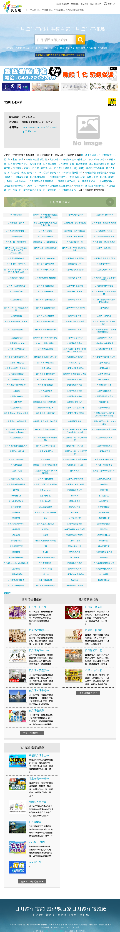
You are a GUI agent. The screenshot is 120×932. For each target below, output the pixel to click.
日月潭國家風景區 (67, 185)
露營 (72, 48)
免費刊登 (75, 3)
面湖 (83, 48)
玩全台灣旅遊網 (62, 3)
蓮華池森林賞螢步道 (99, 159)
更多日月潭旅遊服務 (32, 877)
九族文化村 (55, 155)
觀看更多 (8, 588)
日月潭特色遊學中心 (18, 159)
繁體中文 (110, 3)
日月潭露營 (42, 10)
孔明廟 (29, 181)
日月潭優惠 (78, 11)
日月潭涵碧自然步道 (13, 181)
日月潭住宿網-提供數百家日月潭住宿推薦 (12, 7)
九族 (40, 48)
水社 (28, 48)
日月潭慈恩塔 (49, 185)
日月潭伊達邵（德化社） (75, 155)
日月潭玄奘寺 (41, 181)
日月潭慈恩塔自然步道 (61, 181)
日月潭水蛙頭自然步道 (37, 155)
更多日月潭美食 (88, 688)
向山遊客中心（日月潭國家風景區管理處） (35, 177)
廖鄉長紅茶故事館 (95, 164)
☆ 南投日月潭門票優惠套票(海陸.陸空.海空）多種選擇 (60, 54)
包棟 (56, 48)
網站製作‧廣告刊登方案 (91, 3)
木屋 (51, 48)
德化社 (34, 48)
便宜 (67, 48)
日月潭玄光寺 (88, 177)
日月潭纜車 (102, 48)
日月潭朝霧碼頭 (37, 172)
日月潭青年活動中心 (57, 172)
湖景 (46, 48)
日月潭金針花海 (66, 159)
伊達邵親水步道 (77, 172)
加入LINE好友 (73, 925)
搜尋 (80, 39)
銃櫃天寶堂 (92, 172)
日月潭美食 (66, 10)
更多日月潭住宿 (32, 728)
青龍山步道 (26, 168)
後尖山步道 (35, 159)
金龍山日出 (17, 155)
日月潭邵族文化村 (98, 155)
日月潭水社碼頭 (88, 150)
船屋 (78, 48)
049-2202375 (57, 925)
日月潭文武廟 (49, 159)
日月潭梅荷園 (21, 172)
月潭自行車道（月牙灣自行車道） (90, 181)
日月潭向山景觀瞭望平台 (70, 168)
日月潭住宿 (30, 9)
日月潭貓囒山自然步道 (96, 168)
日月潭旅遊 (54, 10)
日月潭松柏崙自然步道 (30, 185)
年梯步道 (16, 164)
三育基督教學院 (104, 177)
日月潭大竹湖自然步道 (45, 168)
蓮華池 (26, 164)
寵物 (62, 48)
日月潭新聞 (90, 12)
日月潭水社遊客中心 (42, 164)
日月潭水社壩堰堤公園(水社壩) (69, 164)
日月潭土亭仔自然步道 (69, 177)
